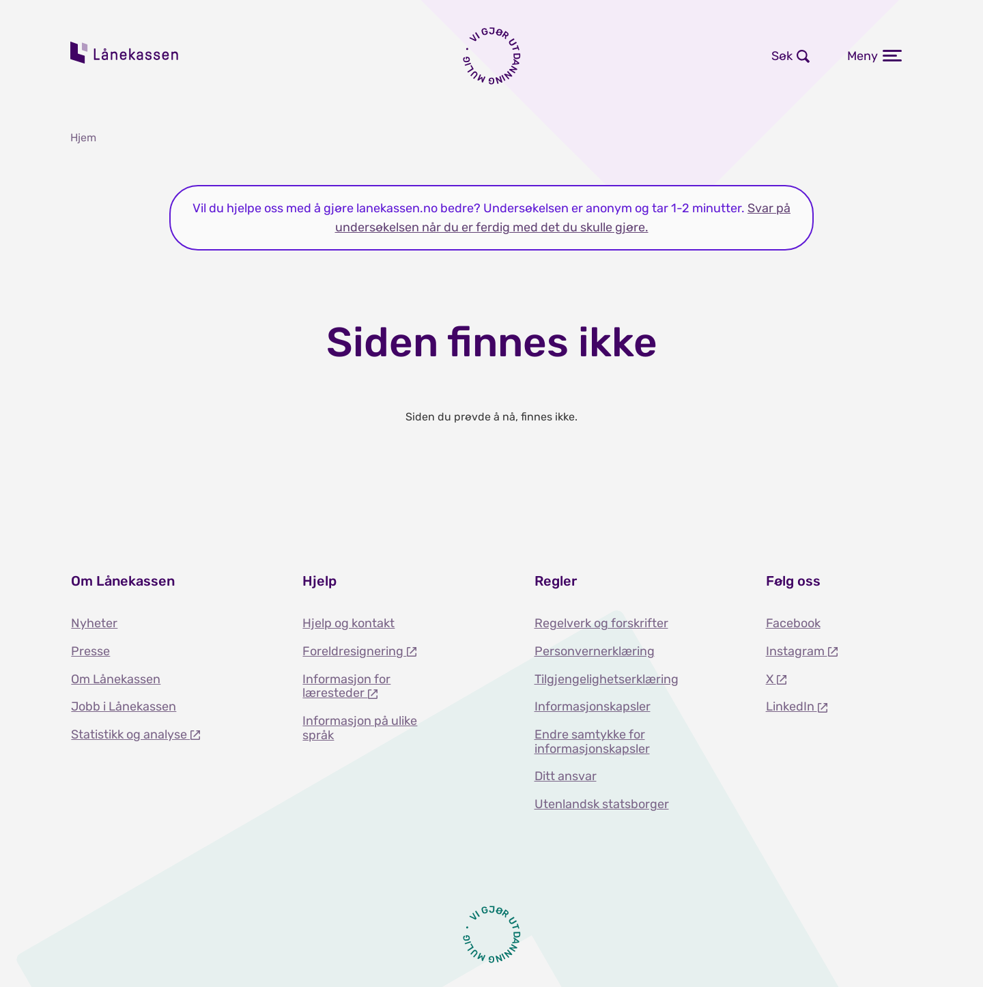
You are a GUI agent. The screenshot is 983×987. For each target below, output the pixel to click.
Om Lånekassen (115, 679)
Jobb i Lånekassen (123, 706)
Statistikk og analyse (130, 734)
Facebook (793, 623)
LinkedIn (791, 706)
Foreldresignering (354, 651)
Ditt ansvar (566, 776)
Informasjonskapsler (593, 706)
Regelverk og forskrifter (601, 623)
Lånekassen (125, 52)
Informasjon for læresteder (346, 686)
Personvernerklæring (595, 651)
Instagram (796, 651)
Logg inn (588, 55)
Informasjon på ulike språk (359, 728)
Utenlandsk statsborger (602, 804)
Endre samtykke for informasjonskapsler (592, 741)
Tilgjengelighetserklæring (607, 679)
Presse (90, 651)
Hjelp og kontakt (348, 623)
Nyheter (94, 623)
